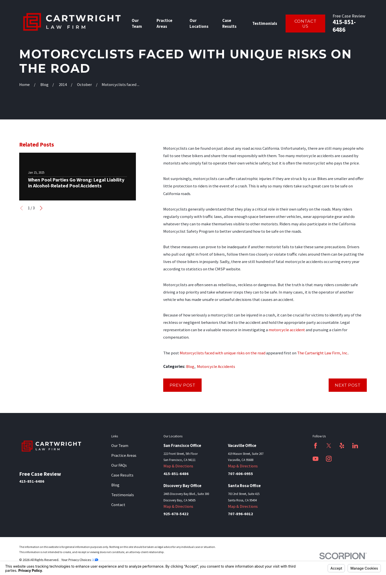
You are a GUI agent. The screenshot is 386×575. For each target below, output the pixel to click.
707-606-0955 (240, 474)
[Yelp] (342, 445)
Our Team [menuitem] (137, 23)
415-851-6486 (344, 25)
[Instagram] (329, 458)
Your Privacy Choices (79, 560)
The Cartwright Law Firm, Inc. (322, 353)
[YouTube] (315, 458)
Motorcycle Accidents (216, 366)
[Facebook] (315, 445)
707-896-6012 (240, 514)
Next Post (348, 385)
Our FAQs (119, 465)
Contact (118, 504)
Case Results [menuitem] (229, 23)
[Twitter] (329, 445)
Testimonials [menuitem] (264, 23)
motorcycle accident (287, 329)
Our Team (119, 445)
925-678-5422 (176, 514)
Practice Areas (123, 455)
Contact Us (305, 24)
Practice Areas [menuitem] (164, 23)
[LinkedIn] (355, 445)
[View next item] (41, 208)
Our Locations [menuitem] (199, 23)
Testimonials (122, 494)
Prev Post (183, 385)
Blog (190, 366)
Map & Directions (178, 466)
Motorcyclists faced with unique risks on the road (222, 353)
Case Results (122, 475)
